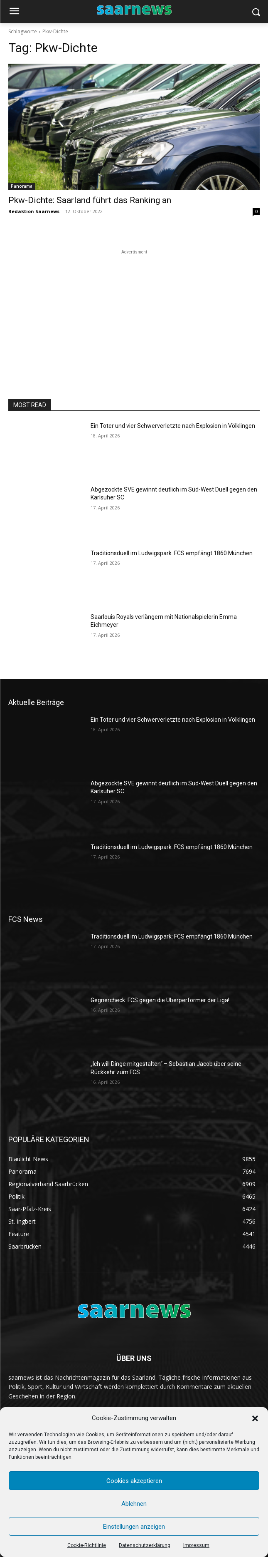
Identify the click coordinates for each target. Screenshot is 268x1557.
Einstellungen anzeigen (134, 1526)
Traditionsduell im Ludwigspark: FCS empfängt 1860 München (172, 553)
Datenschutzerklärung (144, 1545)
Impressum (196, 1545)
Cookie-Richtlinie (86, 1545)
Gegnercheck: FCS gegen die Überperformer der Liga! (160, 1000)
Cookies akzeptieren (134, 1481)
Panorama (21, 186)
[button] (255, 1418)
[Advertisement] (134, 308)
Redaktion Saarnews (33, 211)
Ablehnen (134, 1503)
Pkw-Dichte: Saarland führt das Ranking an (89, 200)
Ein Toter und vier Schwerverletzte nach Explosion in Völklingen (173, 425)
